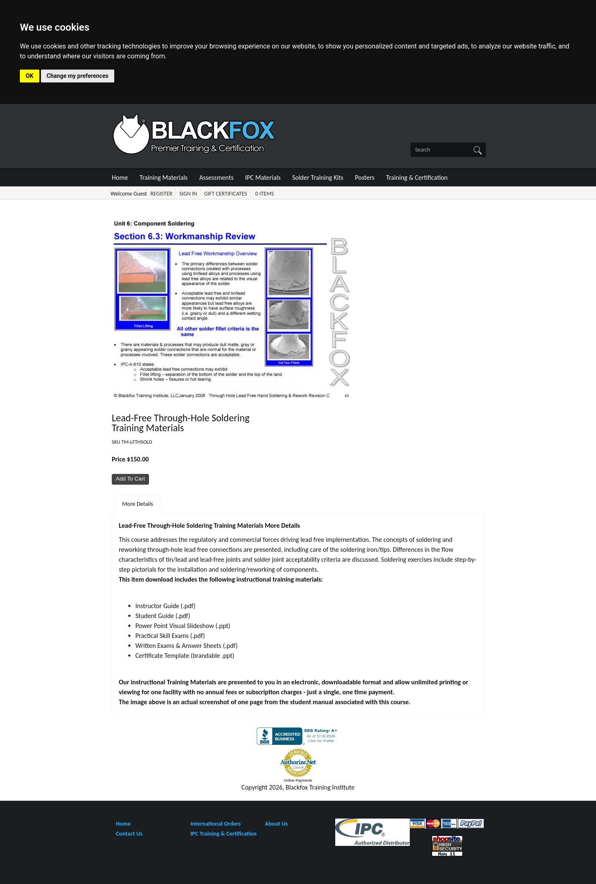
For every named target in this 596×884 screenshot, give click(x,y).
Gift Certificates (225, 193)
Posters (365, 177)
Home (120, 177)
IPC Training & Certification (223, 833)
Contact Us (129, 833)
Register (161, 193)
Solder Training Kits (318, 177)
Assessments (216, 177)
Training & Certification (417, 177)
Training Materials (163, 177)
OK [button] (30, 75)
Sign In (188, 193)
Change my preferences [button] (77, 75)
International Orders (215, 823)
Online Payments (298, 780)
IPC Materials (263, 177)
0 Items (264, 193)
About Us (276, 823)
